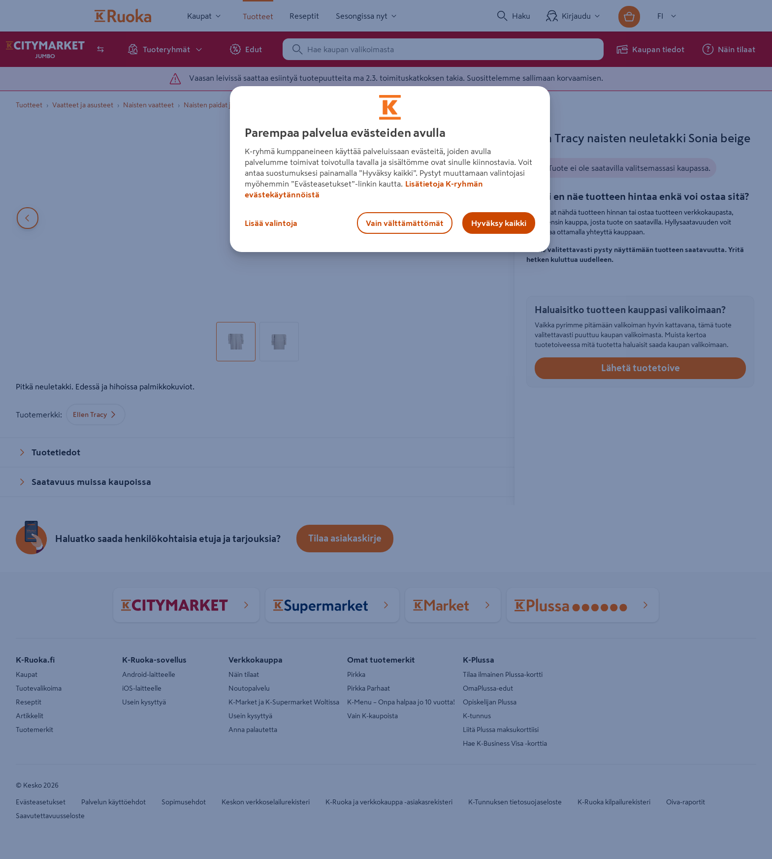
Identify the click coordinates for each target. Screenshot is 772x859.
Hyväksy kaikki (498, 223)
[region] (390, 169)
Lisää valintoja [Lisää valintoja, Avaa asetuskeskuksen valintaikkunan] (271, 223)
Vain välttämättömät (405, 223)
